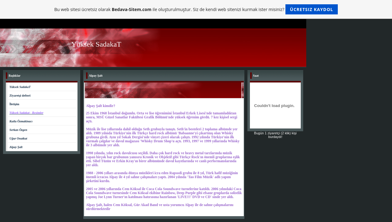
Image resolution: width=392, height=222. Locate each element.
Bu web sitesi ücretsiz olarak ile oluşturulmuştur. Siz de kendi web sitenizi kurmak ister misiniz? (195, 9)
